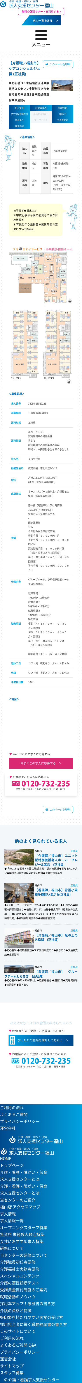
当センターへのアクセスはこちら (38, 1083)
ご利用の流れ (12, 1108)
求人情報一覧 (12, 1221)
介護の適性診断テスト (19, 1283)
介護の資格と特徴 (15, 1310)
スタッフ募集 (12, 1373)
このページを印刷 (59, 64)
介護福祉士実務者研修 (19, 1269)
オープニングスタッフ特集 (23, 1228)
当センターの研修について (23, 1255)
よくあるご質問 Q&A (18, 1345)
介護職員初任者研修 (17, 1262)
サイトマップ (12, 1366)
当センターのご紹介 (17, 1200)
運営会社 (8, 1128)
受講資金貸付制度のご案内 (23, 1290)
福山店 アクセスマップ (20, 1207)
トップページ (12, 1165)
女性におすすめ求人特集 (21, 1241)
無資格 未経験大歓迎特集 (22, 1234)
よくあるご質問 (14, 1114)
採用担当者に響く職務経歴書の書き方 (33, 1324)
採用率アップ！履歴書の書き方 (27, 1303)
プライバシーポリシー (19, 1121)
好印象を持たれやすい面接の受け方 (31, 1317)
